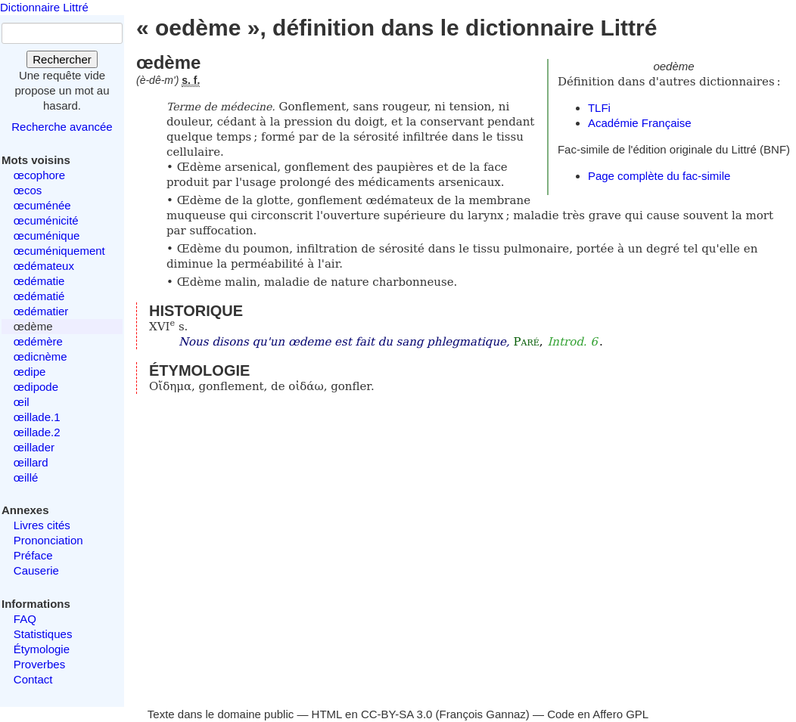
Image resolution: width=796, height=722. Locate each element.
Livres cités (42, 525)
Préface (33, 555)
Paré (526, 342)
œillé (26, 477)
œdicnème (40, 356)
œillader (34, 447)
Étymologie (42, 649)
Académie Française (640, 122)
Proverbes (39, 664)
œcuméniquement (59, 250)
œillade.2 (37, 432)
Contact (33, 679)
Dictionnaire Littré (44, 7)
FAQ (25, 618)
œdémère (38, 341)
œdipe (30, 371)
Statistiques (43, 633)
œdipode (36, 386)
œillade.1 (37, 417)
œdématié (39, 296)
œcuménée (42, 205)
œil (22, 401)
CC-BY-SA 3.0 (397, 714)
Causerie (36, 570)
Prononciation (48, 540)
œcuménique (47, 235)
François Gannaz (483, 714)
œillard (31, 462)
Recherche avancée (61, 126)
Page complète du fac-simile (659, 175)
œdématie (39, 280)
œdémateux (44, 265)
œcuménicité (46, 220)
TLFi (599, 107)
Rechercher (62, 59)
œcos (28, 190)
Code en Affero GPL (597, 714)
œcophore (39, 175)
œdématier (41, 311)
